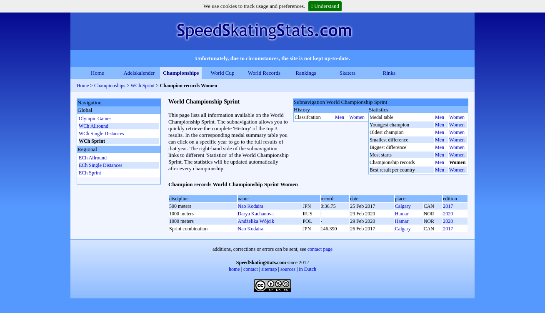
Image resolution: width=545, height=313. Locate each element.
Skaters (347, 73)
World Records (264, 73)
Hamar (402, 214)
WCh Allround (93, 126)
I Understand (325, 6)
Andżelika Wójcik (256, 221)
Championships (181, 73)
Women (357, 117)
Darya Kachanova (256, 214)
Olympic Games (95, 118)
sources (287, 269)
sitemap (269, 269)
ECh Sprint (90, 173)
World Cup (222, 73)
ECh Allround (93, 158)
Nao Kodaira (251, 206)
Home (97, 73)
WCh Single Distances (101, 133)
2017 (448, 206)
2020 (448, 214)
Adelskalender (139, 73)
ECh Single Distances (100, 165)
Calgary (403, 206)
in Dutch (307, 269)
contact (250, 269)
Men (339, 117)
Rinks (389, 73)
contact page (320, 249)
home (234, 269)
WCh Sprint (143, 85)
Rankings (305, 73)
